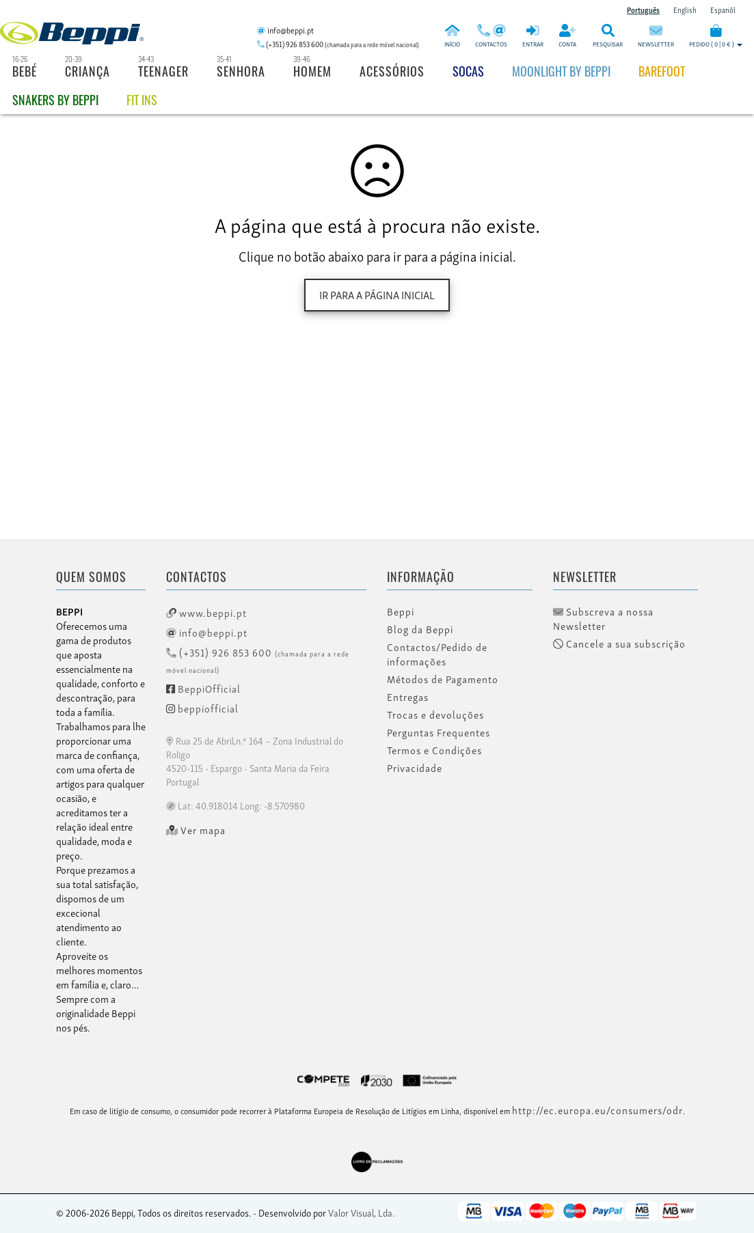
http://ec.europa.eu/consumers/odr (597, 1109)
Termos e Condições (434, 750)
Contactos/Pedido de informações (437, 654)
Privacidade (414, 767)
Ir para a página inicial (377, 294)
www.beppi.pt (206, 612)
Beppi (400, 611)
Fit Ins (141, 100)
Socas (468, 71)
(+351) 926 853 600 (257, 659)
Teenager (163, 71)
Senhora (241, 71)
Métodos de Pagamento (442, 679)
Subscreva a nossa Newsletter (603, 618)
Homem (312, 71)
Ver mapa (196, 829)
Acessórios (392, 71)
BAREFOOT (661, 71)
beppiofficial (202, 707)
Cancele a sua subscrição (619, 643)
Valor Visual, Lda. (361, 1212)
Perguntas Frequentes (438, 732)
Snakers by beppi (55, 100)
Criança (87, 71)
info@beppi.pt (206, 632)
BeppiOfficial (203, 688)
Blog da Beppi (420, 629)
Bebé (24, 71)
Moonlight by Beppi (561, 71)
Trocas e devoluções (435, 714)
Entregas (408, 696)
